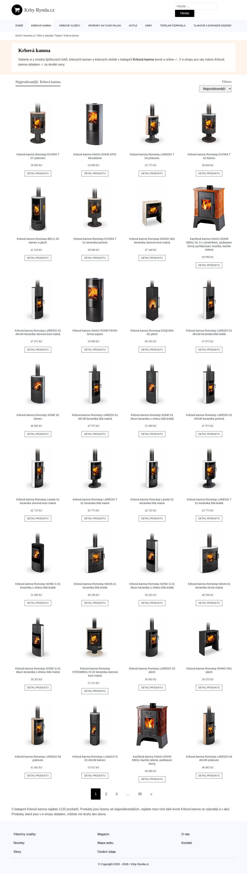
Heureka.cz (29, 35)
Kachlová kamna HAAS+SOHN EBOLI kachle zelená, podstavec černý (152, 760)
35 (140, 794)
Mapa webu (105, 843)
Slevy (17, 851)
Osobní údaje (106, 851)
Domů (19, 25)
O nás (185, 834)
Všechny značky (25, 834)
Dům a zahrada (45, 35)
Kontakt (186, 843)
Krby (148, 25)
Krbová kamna (41, 25)
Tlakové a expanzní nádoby (213, 25)
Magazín (103, 834)
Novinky (19, 843)
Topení (58, 35)
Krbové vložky (69, 25)
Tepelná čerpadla (173, 25)
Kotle (133, 25)
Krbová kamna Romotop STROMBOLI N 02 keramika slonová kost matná (95, 672)
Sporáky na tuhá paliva (104, 25)
